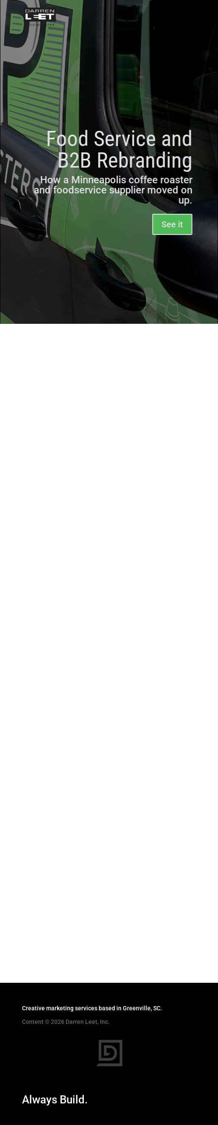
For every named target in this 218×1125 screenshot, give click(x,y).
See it (171, 225)
